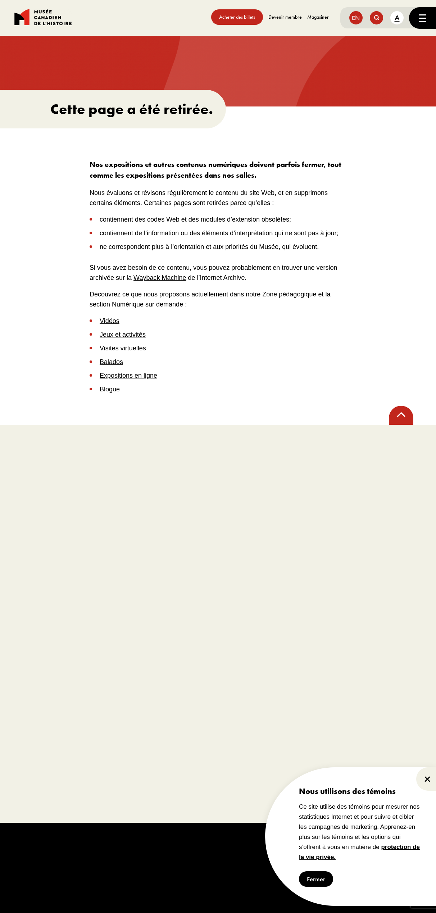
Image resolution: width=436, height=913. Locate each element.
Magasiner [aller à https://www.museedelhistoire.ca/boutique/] (318, 17)
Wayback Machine (159, 277)
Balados (111, 361)
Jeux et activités (123, 334)
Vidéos (109, 320)
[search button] (376, 17)
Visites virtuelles (123, 348)
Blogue (110, 389)
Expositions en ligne (128, 375)
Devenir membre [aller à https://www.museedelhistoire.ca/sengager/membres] (285, 17)
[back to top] (401, 415)
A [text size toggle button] (397, 17)
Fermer (316, 879)
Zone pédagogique (289, 294)
